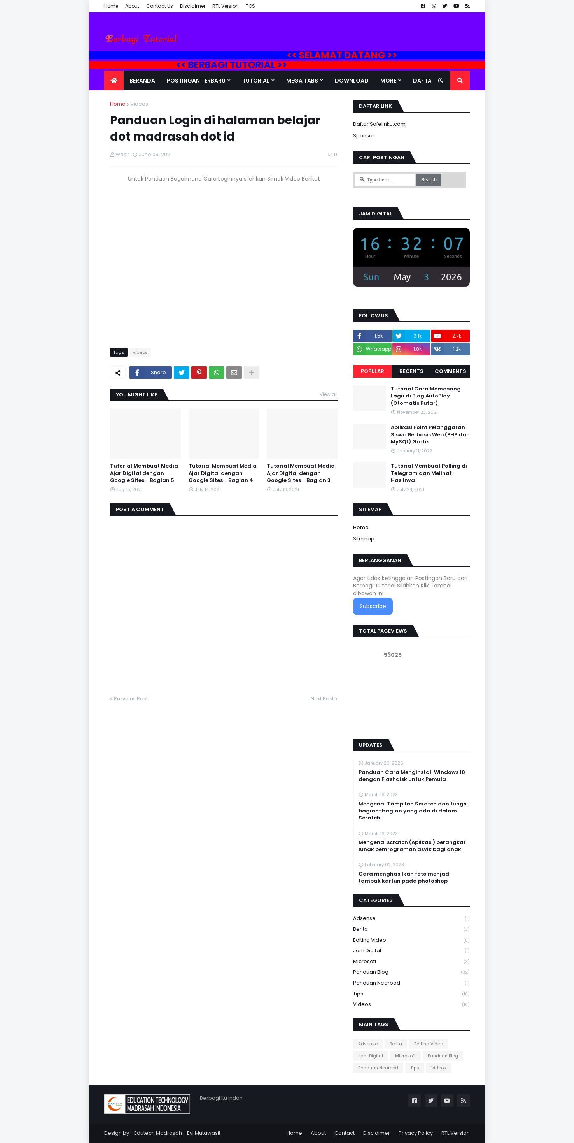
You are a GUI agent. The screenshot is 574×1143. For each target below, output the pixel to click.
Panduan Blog (411, 972)
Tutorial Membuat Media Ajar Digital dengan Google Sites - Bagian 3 (301, 473)
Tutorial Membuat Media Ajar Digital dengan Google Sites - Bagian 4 (223, 473)
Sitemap (363, 538)
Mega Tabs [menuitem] (302, 80)
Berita (411, 929)
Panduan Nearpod (411, 983)
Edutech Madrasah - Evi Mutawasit (177, 1133)
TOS (250, 6)
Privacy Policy (416, 1133)
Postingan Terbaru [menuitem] (196, 80)
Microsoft (411, 962)
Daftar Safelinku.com (379, 124)
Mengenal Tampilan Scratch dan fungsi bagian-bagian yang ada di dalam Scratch (413, 810)
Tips (411, 994)
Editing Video (411, 940)
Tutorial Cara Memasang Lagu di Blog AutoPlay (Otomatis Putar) (426, 395)
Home (111, 6)
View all (329, 394)
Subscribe (373, 606)
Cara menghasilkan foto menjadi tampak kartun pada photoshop (405, 877)
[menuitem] (114, 80)
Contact (344, 1133)
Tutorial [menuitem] (256, 80)
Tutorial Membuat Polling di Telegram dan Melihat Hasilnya (429, 473)
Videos (139, 103)
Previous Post (131, 698)
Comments (450, 371)
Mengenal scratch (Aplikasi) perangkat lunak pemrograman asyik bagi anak (412, 846)
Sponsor (363, 135)
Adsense (411, 918)
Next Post (322, 698)
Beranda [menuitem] (142, 80)
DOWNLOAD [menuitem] (352, 80)
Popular (372, 371)
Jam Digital (411, 951)
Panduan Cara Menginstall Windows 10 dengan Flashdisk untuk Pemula (412, 776)
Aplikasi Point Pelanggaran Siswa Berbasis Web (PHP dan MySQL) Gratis (430, 434)
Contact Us (159, 6)
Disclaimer (192, 6)
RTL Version (225, 6)
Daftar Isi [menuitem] (428, 80)
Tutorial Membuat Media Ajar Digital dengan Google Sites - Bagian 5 (144, 473)
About (132, 6)
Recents (411, 371)
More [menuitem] (388, 80)
